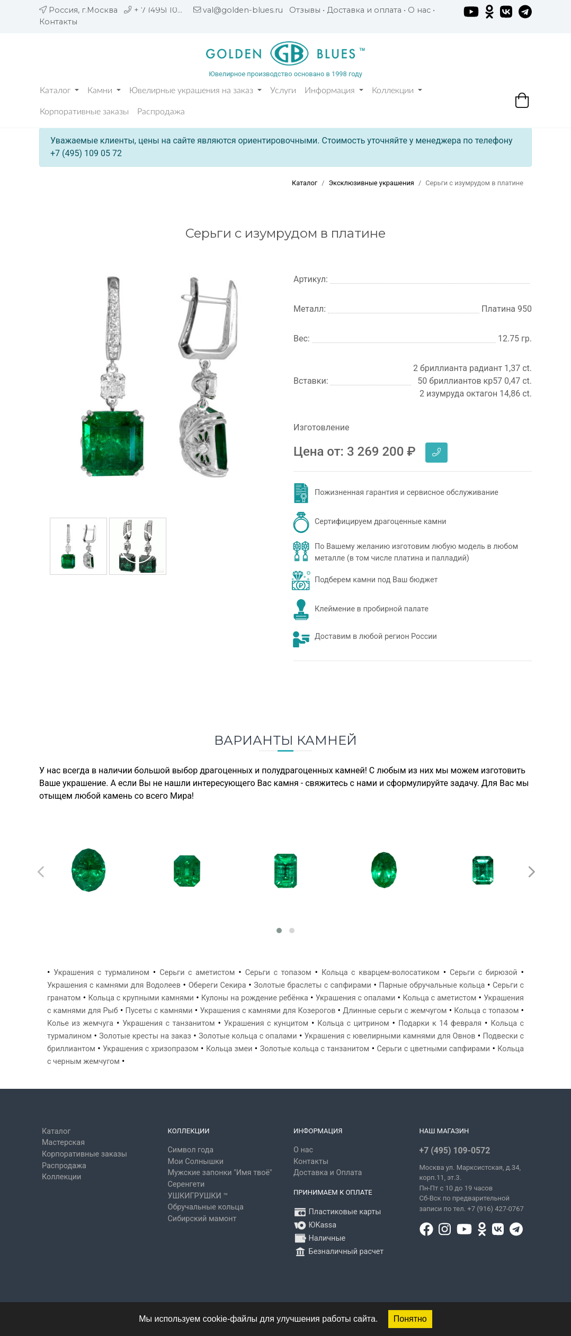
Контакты (58, 21)
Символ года (191, 1149)
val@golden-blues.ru (243, 10)
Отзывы (304, 10)
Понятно (410, 1318)
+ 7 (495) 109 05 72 (170, 10)
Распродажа (161, 111)
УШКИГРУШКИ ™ (198, 1195)
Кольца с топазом (486, 1010)
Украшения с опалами (355, 998)
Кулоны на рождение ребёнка (254, 998)
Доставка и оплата (364, 10)
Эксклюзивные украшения (371, 183)
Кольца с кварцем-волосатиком (381, 972)
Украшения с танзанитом (168, 1023)
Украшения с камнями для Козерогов (267, 1010)
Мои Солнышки (196, 1161)
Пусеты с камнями (159, 1010)
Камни (104, 90)
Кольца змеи (229, 1048)
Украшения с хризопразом (151, 1048)
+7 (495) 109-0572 (455, 1150)
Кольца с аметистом (439, 998)
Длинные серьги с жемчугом (395, 1010)
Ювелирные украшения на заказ (195, 90)
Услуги (283, 90)
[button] (279, 930)
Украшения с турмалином (101, 972)
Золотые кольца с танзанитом (315, 1048)
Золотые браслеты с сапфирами (312, 985)
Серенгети (186, 1184)
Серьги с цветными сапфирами (433, 1048)
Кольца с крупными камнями (141, 998)
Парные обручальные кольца (432, 985)
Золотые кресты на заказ (145, 1036)
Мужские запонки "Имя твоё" (220, 1172)
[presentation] (39, 869)
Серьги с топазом (278, 972)
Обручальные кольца (206, 1207)
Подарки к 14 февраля (439, 1023)
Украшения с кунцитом (266, 1023)
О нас (419, 10)
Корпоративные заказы (84, 111)
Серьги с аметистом (197, 972)
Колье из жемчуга (80, 1023)
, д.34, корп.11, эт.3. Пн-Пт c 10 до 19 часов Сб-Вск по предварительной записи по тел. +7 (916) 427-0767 (472, 1188)
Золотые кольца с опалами (248, 1036)
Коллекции (397, 90)
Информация (334, 90)
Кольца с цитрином (353, 1023)
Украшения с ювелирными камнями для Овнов (390, 1036)
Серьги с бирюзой (484, 972)
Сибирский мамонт (202, 1218)
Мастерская (63, 1142)
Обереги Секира (217, 985)
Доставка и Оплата (327, 1172)
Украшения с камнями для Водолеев (114, 985)
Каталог (59, 90)
